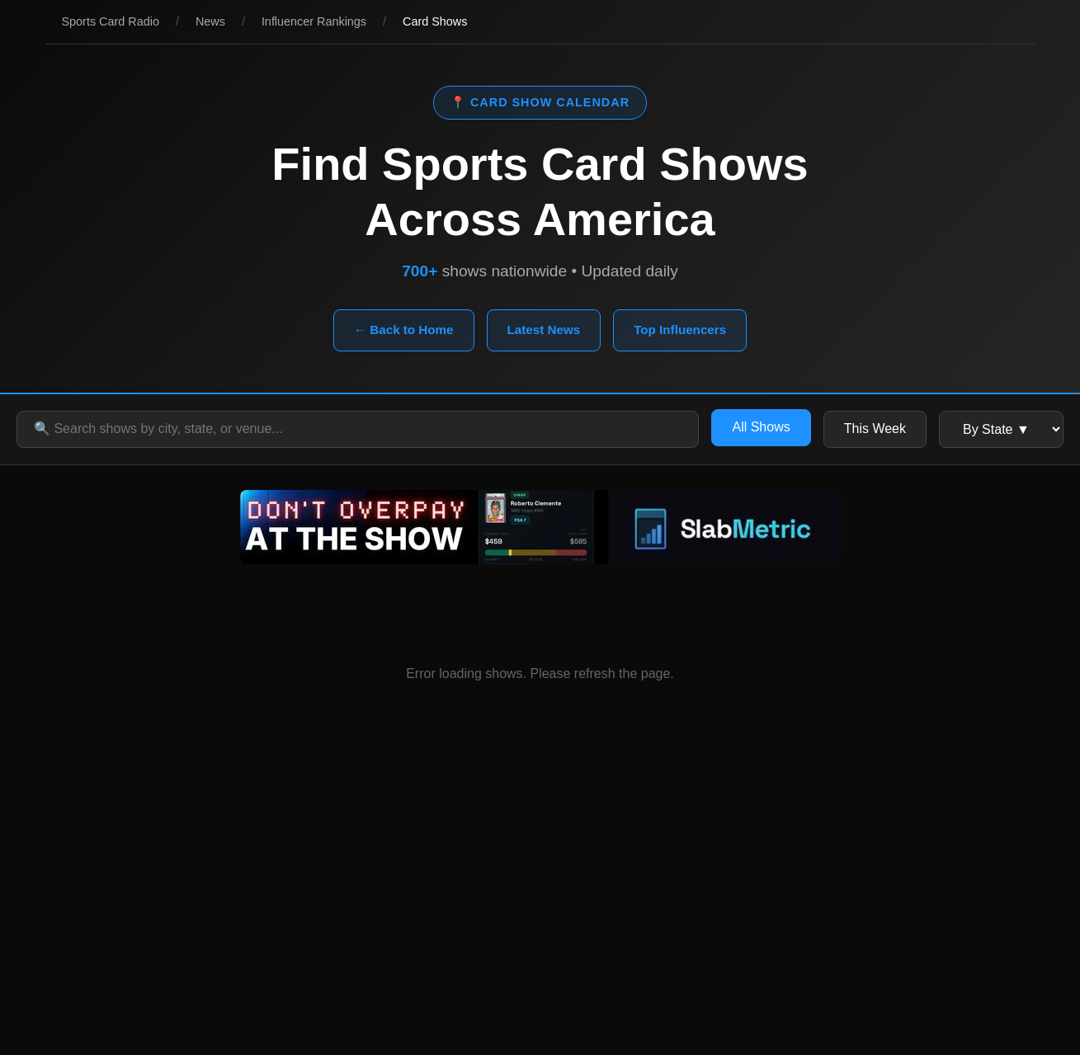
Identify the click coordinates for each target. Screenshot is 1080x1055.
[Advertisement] (540, 906)
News (210, 21)
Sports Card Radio (110, 21)
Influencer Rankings (314, 21)
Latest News (544, 330)
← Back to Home (404, 330)
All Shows (761, 427)
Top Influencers (680, 330)
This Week (875, 429)
